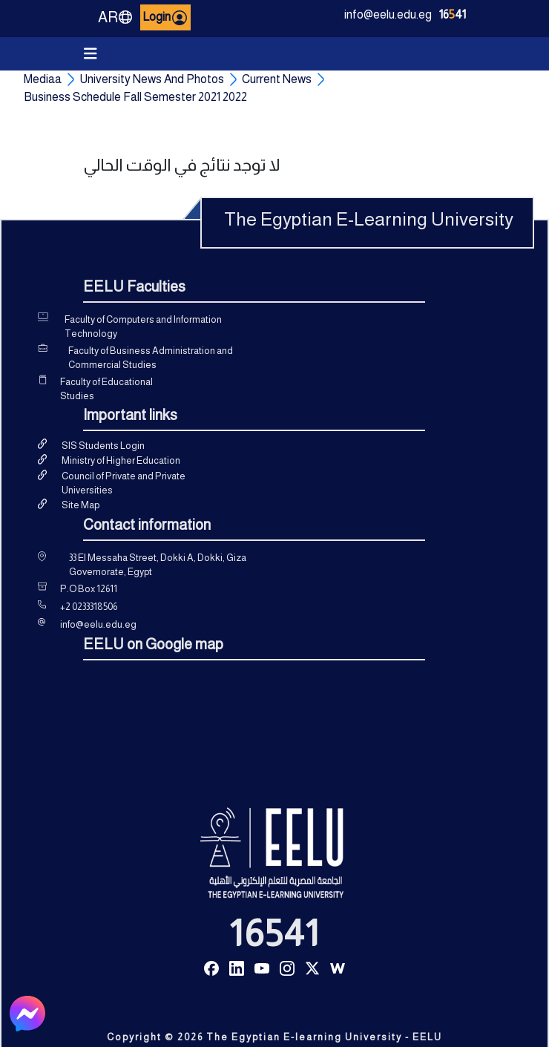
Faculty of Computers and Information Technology (143, 327)
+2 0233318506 (88, 606)
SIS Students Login (103, 445)
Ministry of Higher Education (121, 460)
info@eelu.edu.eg (388, 14)
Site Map (80, 505)
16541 (274, 933)
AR (115, 17)
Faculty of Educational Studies (106, 389)
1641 (452, 14)
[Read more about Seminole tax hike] (211, 967)
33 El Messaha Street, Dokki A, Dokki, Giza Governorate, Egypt (157, 565)
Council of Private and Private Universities (123, 483)
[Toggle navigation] (90, 54)
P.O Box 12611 (88, 588)
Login (165, 18)
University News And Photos (151, 79)
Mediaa (43, 79)
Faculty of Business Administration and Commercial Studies (150, 358)
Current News (277, 79)
